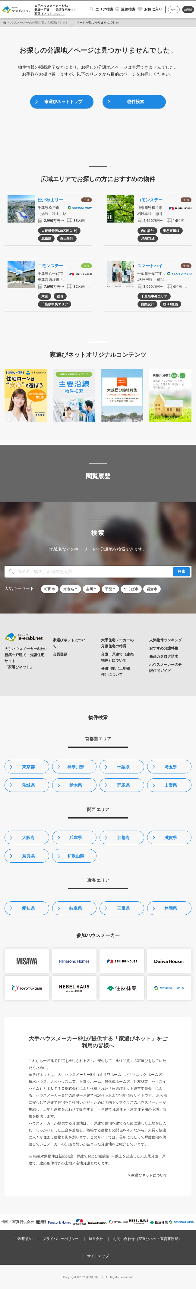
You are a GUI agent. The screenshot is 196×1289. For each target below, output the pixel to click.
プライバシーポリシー (61, 1239)
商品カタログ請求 (163, 656)
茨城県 (28, 785)
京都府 (123, 837)
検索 (181, 571)
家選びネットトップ (63, 101)
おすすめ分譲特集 (163, 648)
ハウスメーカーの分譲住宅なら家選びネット (38, 22)
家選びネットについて (49, 13)
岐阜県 (75, 908)
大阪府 (28, 837)
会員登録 (188, 9)
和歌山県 (75, 856)
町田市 (49, 589)
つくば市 (131, 589)
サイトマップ (98, 1256)
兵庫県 (75, 837)
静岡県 (170, 908)
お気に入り (153, 9)
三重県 (123, 908)
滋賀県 (170, 837)
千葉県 (123, 766)
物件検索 (135, 101)
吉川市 (91, 589)
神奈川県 (75, 766)
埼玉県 (170, 766)
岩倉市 (152, 589)
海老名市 (70, 589)
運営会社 (96, 1239)
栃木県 (75, 785)
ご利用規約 (23, 1239)
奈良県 (28, 856)
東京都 (28, 766)
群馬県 (123, 785)
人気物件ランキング (165, 640)
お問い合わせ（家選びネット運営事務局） (147, 1239)
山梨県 (170, 785)
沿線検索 (128, 9)
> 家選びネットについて (147, 1175)
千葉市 (110, 589)
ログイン (174, 9)
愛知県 (28, 908)
